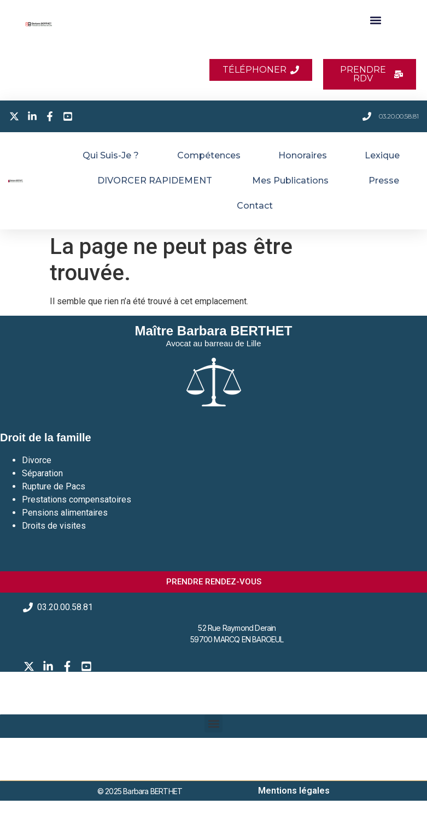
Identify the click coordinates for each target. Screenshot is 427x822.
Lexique (382, 155)
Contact (255, 205)
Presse (383, 180)
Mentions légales (294, 790)
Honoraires (302, 155)
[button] (375, 20)
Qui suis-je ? (111, 155)
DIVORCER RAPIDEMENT (154, 180)
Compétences (209, 155)
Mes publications (290, 180)
